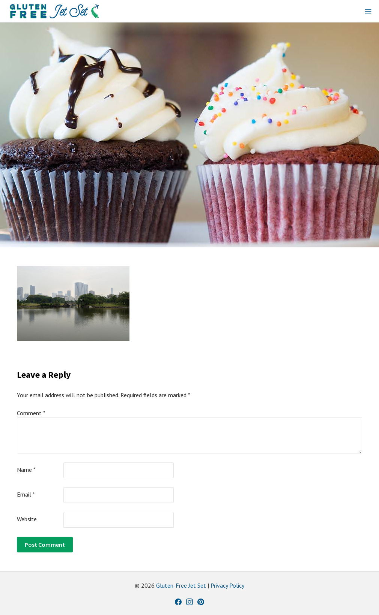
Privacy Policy (227, 585)
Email (26, 494)
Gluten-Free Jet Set (181, 585)
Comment (31, 413)
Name (26, 469)
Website (27, 519)
